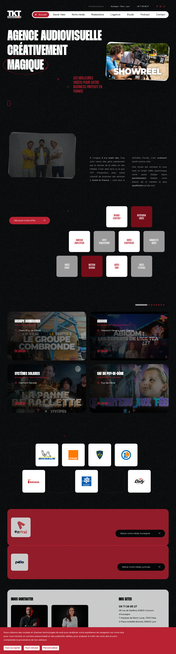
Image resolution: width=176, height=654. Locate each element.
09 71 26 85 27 (143, 6)
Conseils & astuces (96, 6)
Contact (160, 15)
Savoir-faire (59, 15)
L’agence (115, 15)
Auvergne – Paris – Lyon (120, 6)
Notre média (78, 15)
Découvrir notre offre (29, 220)
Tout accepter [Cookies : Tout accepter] (12, 648)
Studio (130, 15)
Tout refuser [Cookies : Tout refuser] (31, 648)
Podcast (145, 15)
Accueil (42, 15)
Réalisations (97, 15)
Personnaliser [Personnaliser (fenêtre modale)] (50, 648)
